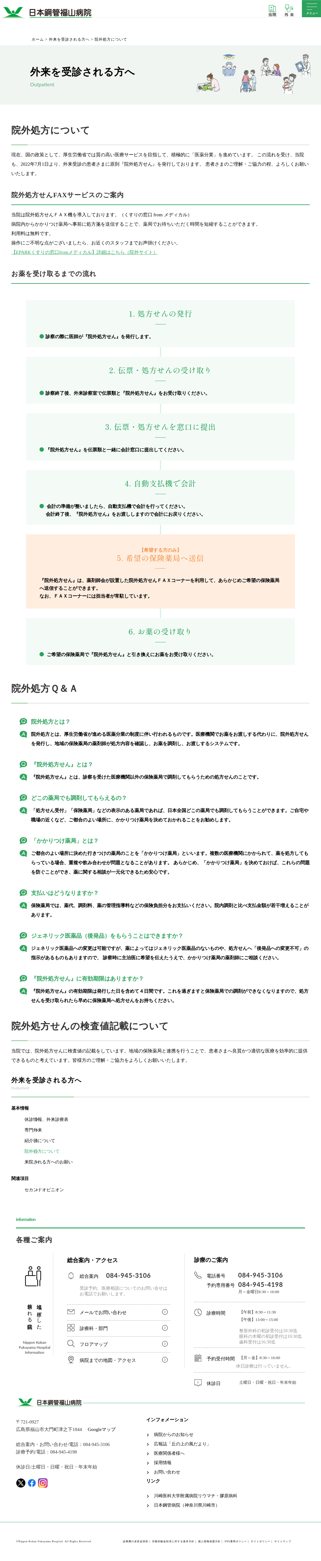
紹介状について (39, 1140)
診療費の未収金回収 (135, 1541)
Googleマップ (102, 1429)
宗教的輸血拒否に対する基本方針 (173, 1541)
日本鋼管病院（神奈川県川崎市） (187, 1505)
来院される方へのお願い (48, 1162)
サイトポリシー (261, 1541)
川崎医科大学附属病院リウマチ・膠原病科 (195, 1496)
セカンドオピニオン (44, 1189)
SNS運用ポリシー (235, 1541)
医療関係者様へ (169, 1453)
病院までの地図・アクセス (108, 1360)
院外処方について (42, 1151)
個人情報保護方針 (209, 1541)
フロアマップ (94, 1344)
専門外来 (33, 1130)
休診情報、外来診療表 (46, 1119)
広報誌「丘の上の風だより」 (182, 1444)
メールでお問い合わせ (103, 1312)
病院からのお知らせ (173, 1435)
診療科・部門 (94, 1328)
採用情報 (162, 1463)
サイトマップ (282, 1541)
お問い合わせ (167, 1472)
